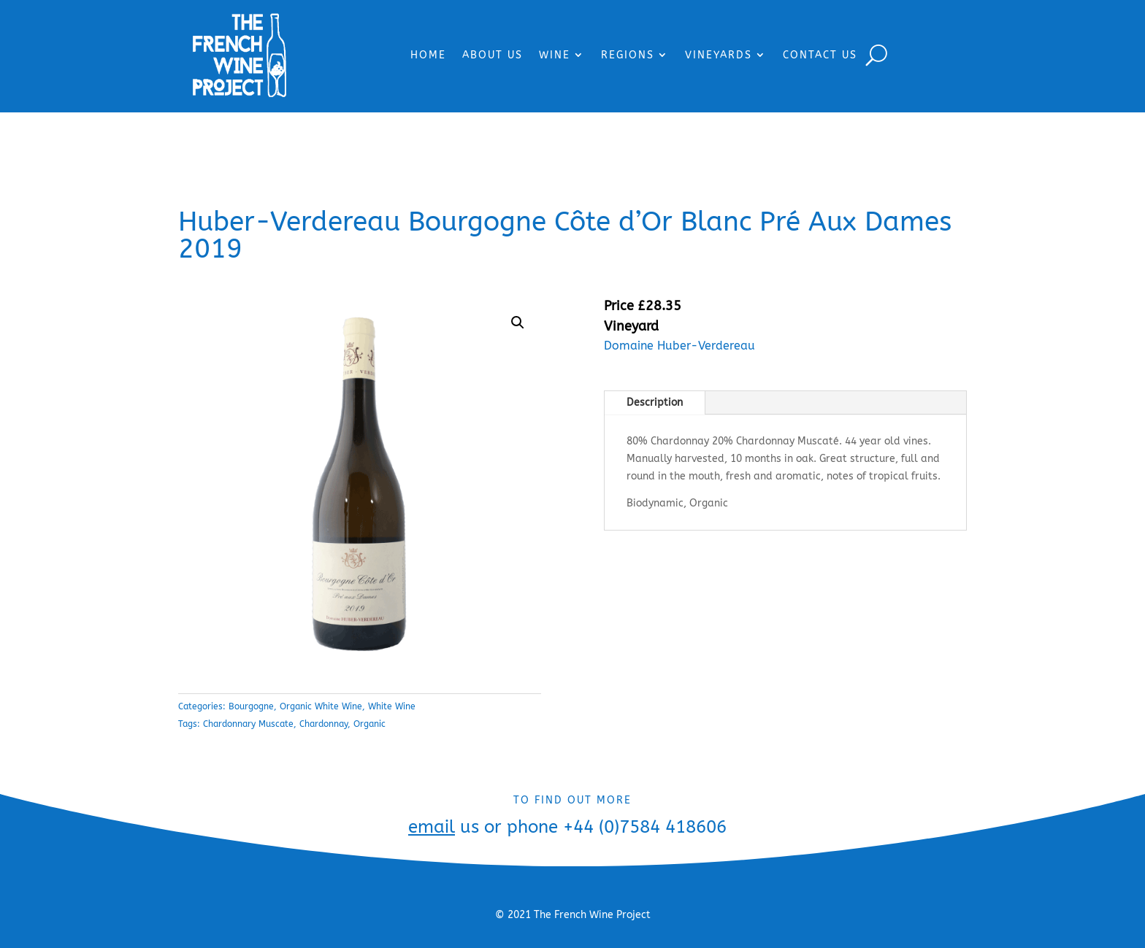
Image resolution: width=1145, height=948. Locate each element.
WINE (554, 55)
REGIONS (627, 55)
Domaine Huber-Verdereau (679, 345)
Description (655, 402)
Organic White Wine (321, 706)
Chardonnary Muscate (248, 724)
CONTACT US (820, 55)
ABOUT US (492, 55)
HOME (428, 55)
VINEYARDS (718, 55)
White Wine (392, 706)
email (431, 827)
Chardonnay (323, 724)
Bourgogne (251, 706)
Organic (369, 724)
